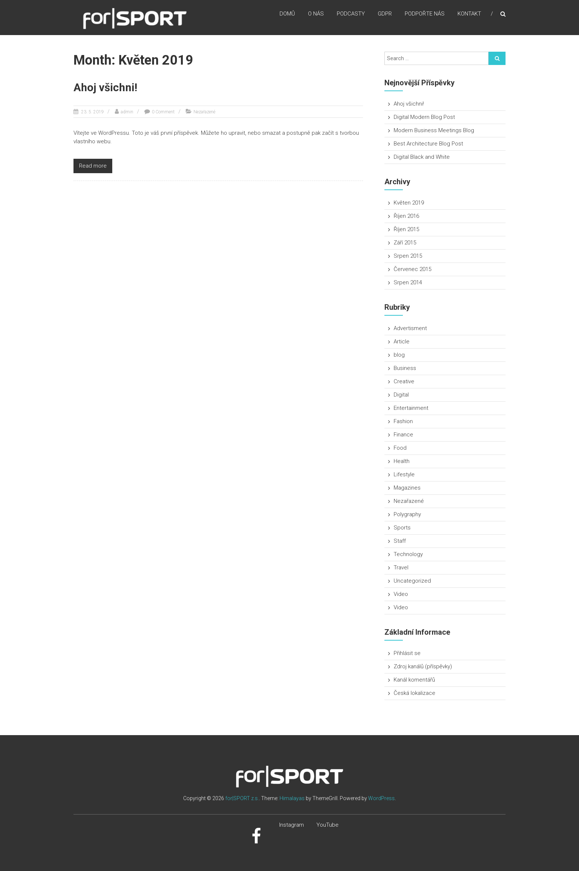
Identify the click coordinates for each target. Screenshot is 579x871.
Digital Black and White (422, 157)
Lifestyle (404, 474)
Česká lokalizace (414, 693)
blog (399, 355)
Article (402, 341)
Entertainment (411, 408)
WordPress (381, 798)
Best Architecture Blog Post (428, 143)
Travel (401, 567)
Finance (403, 434)
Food (400, 448)
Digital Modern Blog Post (424, 117)
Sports (402, 527)
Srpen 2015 (408, 256)
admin (127, 111)
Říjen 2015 (406, 229)
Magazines (407, 487)
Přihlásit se (407, 653)
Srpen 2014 (408, 282)
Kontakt (469, 14)
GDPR (385, 14)
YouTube (327, 825)
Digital (401, 394)
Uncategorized (412, 580)
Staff (400, 541)
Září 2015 (405, 242)
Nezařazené (204, 111)
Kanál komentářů (414, 679)
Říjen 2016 (406, 216)
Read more (93, 165)
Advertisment (410, 328)
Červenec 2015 (412, 269)
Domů (287, 14)
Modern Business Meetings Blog (434, 130)
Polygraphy (407, 514)
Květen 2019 (409, 202)
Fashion (403, 421)
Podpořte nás (425, 14)
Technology (408, 554)
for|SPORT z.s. (242, 798)
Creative (404, 381)
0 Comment (163, 111)
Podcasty (351, 14)
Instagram (291, 825)
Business (405, 368)
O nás (316, 14)
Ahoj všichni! (105, 87)
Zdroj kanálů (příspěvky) (423, 666)
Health (402, 461)
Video (401, 594)
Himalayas (292, 798)
